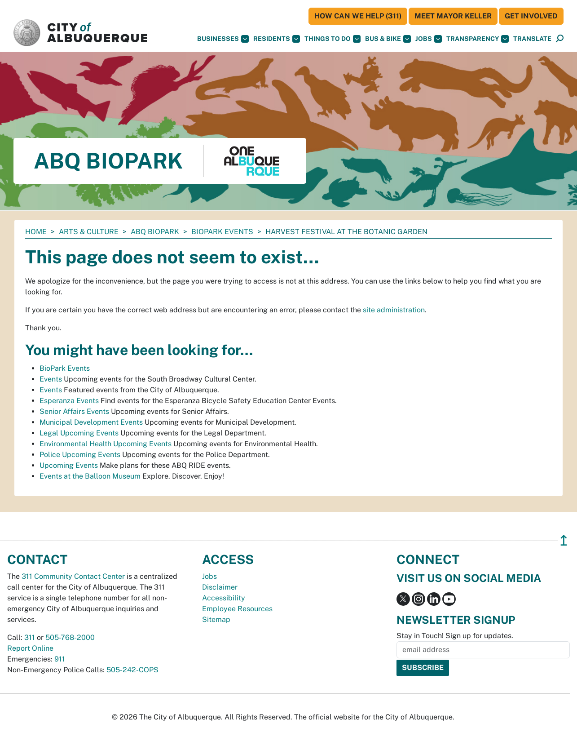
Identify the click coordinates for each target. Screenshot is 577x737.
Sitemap (216, 619)
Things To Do (332, 39)
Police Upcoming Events (80, 454)
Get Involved (531, 16)
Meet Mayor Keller (453, 16)
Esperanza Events (69, 400)
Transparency (477, 39)
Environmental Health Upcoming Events (106, 444)
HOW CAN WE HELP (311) (357, 16)
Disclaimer (220, 587)
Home (36, 231)
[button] (532, 39)
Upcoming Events (69, 465)
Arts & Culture (89, 231)
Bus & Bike (388, 39)
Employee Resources (237, 608)
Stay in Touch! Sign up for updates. (454, 635)
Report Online (30, 648)
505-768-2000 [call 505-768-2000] (70, 637)
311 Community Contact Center (73, 576)
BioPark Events (222, 231)
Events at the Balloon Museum (90, 476)
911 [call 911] (59, 659)
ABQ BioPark (155, 231)
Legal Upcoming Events (79, 433)
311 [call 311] (29, 637)
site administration (394, 310)
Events (51, 379)
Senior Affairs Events (74, 411)
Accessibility (223, 598)
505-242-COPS (132, 670)
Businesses (223, 39)
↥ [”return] (564, 540)
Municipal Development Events (91, 422)
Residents (276, 39)
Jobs (428, 39)
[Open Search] (560, 39)
